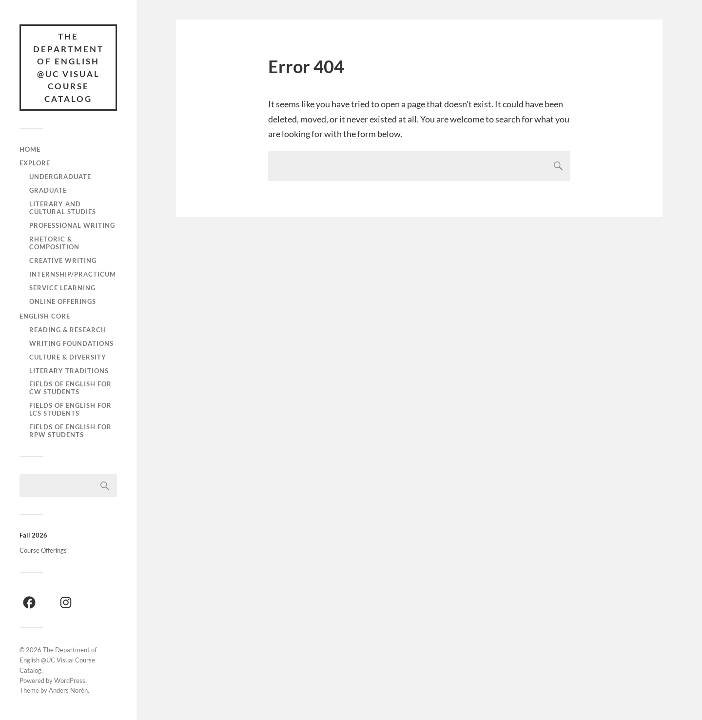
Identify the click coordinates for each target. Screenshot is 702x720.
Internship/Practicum (72, 274)
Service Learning (62, 288)
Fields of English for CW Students (70, 388)
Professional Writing (72, 225)
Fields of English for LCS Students (70, 409)
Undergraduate (60, 176)
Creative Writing (63, 260)
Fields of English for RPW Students (70, 431)
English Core (45, 316)
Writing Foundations (71, 343)
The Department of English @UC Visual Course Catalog (68, 67)
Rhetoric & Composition (54, 243)
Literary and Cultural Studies (62, 208)
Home (30, 149)
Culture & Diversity (67, 357)
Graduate (48, 190)
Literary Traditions (69, 371)
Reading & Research (67, 330)
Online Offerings (62, 301)
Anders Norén (68, 690)
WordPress (69, 680)
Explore (35, 163)
